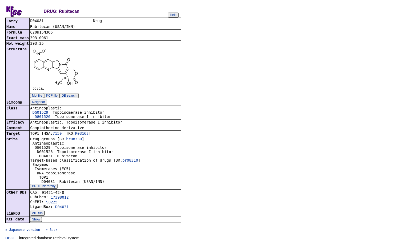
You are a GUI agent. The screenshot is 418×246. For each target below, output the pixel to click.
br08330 (74, 139)
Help (173, 15)
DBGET (11, 238)
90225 (51, 202)
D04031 (62, 207)
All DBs (37, 213)
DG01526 (42, 117)
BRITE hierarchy (43, 186)
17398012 (60, 198)
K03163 (82, 134)
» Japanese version (22, 230)
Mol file (37, 96)
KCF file (52, 96)
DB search (69, 96)
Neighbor (38, 102)
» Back (51, 230)
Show (36, 220)
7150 (57, 134)
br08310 (130, 161)
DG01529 (40, 113)
